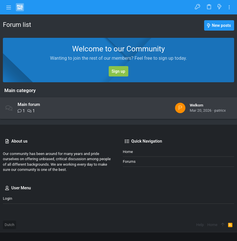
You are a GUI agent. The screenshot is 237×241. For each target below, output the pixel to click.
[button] (8, 7)
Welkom (196, 105)
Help (200, 225)
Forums (129, 161)
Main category (20, 90)
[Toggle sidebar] (229, 7)
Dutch (9, 225)
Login (7, 198)
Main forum (29, 104)
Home (128, 152)
